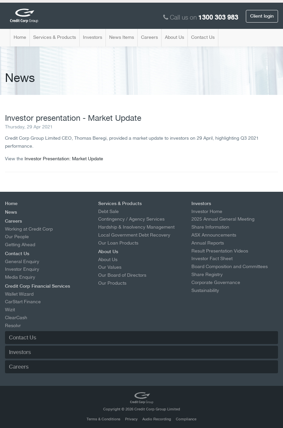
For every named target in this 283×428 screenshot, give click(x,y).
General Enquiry (22, 261)
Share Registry (207, 274)
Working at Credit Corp (29, 229)
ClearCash (16, 317)
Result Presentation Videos (219, 250)
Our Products (112, 283)
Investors (92, 37)
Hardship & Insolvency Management (136, 227)
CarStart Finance (23, 301)
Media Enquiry (20, 277)
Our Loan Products (118, 243)
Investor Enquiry (22, 269)
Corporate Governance (215, 282)
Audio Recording (156, 419)
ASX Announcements (213, 235)
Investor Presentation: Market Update (64, 158)
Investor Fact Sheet (212, 258)
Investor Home (206, 211)
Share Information (210, 227)
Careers (149, 37)
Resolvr (13, 325)
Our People (17, 236)
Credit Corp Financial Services (37, 286)
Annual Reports (207, 243)
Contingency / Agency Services (131, 219)
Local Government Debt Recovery (134, 235)
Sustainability (205, 290)
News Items (121, 37)
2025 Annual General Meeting (222, 219)
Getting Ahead (20, 244)
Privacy (131, 419)
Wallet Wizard (19, 294)
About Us (174, 37)
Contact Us (203, 37)
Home (20, 37)
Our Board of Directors (122, 275)
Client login (262, 16)
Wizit (10, 309)
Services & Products (54, 37)
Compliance (186, 419)
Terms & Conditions (103, 419)
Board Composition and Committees (229, 266)
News (11, 212)
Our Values (109, 267)
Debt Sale (108, 211)
